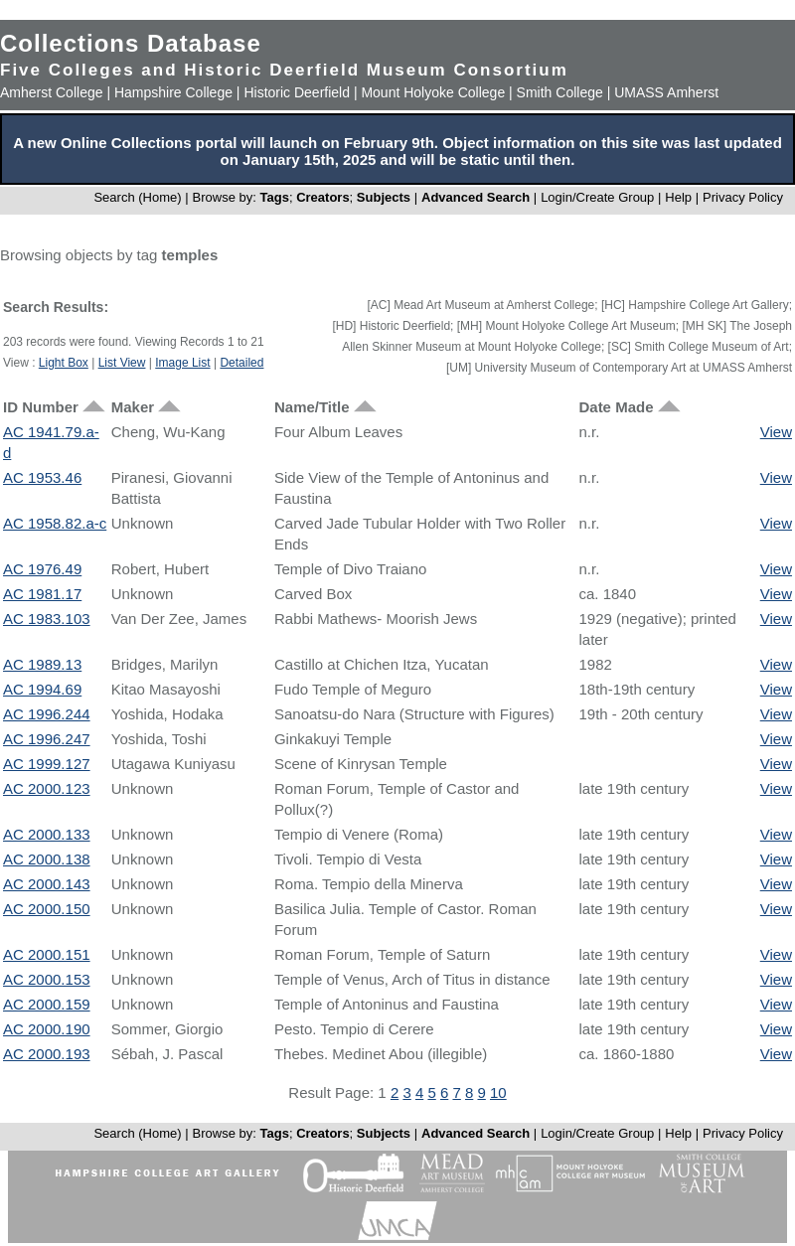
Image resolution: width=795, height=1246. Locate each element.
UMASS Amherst (666, 92)
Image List (182, 363)
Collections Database (130, 43)
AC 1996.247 (46, 738)
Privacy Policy (743, 197)
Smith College (560, 92)
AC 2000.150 (46, 908)
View (776, 431)
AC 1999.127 (46, 763)
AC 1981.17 (42, 593)
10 (498, 1092)
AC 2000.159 (46, 1004)
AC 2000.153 (46, 979)
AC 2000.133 (46, 834)
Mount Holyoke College (433, 92)
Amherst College (51, 92)
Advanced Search (475, 197)
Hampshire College (173, 92)
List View (122, 363)
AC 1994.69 (42, 689)
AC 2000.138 (46, 859)
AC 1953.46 (42, 477)
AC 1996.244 (46, 713)
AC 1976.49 (42, 568)
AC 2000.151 (46, 954)
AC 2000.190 (46, 1028)
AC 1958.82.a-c (54, 523)
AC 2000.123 (46, 788)
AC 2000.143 (46, 883)
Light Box (63, 363)
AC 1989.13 (42, 664)
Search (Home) (137, 197)
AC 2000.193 (46, 1053)
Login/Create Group (599, 197)
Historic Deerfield (296, 92)
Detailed (241, 363)
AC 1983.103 (46, 618)
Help (678, 197)
